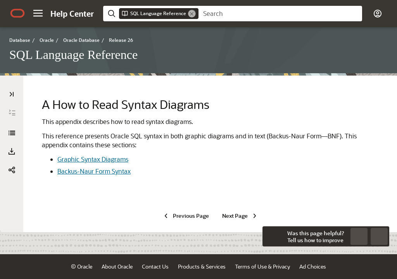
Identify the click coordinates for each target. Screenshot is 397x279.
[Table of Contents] (12, 94)
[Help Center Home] (72, 13)
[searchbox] (280, 13)
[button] (38, 13)
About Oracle (117, 266)
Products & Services (202, 266)
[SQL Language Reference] (12, 133)
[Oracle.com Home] (17, 13)
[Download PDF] (12, 151)
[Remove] (192, 13)
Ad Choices (312, 266)
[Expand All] (12, 113)
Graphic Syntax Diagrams (92, 159)
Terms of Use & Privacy (262, 266)
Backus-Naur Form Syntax (94, 171)
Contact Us (155, 266)
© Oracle (81, 266)
